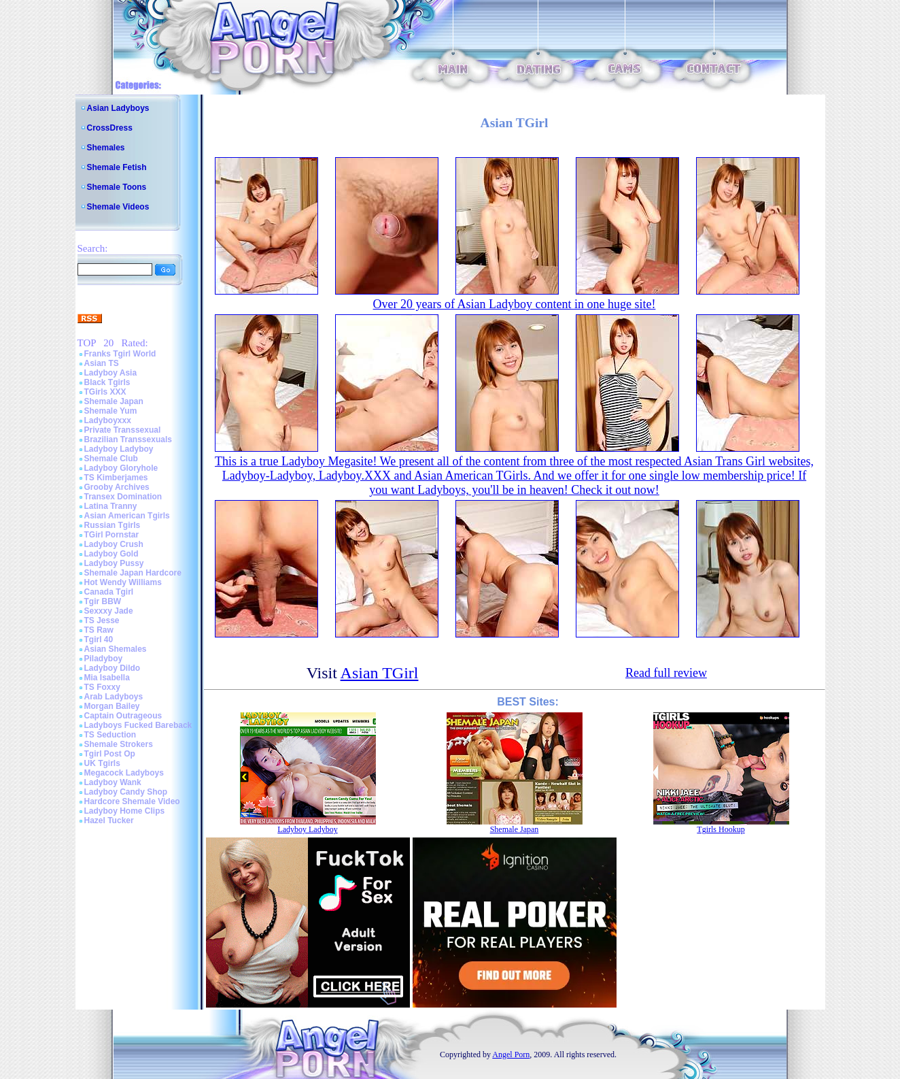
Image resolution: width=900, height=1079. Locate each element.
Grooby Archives (117, 487)
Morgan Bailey (112, 706)
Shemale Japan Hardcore (132, 573)
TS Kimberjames (116, 477)
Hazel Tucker (109, 820)
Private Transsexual (122, 430)
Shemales (106, 147)
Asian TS (101, 363)
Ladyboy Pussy (114, 563)
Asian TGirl (380, 673)
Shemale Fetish (117, 167)
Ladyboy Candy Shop (126, 792)
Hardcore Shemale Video (132, 801)
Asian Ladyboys (118, 108)
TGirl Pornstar (111, 535)
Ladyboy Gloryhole (121, 468)
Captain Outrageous (123, 715)
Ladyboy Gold (111, 554)
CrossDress (110, 128)
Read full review (666, 673)
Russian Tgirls (112, 525)
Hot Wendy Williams (123, 582)
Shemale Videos (118, 207)
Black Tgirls (107, 382)
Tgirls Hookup (720, 829)
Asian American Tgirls (127, 515)
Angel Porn (511, 1054)
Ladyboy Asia (110, 373)
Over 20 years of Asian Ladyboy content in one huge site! (514, 304)
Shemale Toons (117, 187)
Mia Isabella (107, 677)
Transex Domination (123, 496)
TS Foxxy (102, 687)
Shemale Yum (110, 411)
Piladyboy (103, 658)
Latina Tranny (110, 506)
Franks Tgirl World (120, 354)
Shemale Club (111, 458)
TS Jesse (102, 620)
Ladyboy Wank (112, 782)
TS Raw (99, 630)
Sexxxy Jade (108, 611)
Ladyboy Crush (113, 544)
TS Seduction (110, 735)
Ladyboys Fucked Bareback (138, 725)
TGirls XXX (105, 392)
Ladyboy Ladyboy (119, 449)
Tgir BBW (103, 601)
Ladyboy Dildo (112, 668)
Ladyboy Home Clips (124, 811)
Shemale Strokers (118, 744)
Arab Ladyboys (113, 696)
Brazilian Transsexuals (128, 439)
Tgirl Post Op (109, 754)
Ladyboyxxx (107, 420)
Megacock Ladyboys (124, 773)
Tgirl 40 (99, 639)
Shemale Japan (113, 401)
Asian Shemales (115, 649)
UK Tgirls (102, 763)
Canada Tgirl (109, 592)
